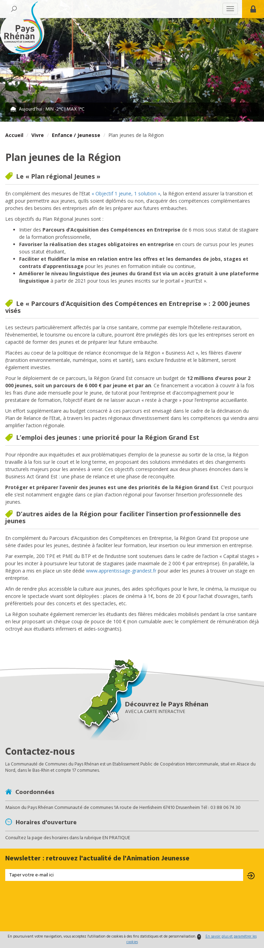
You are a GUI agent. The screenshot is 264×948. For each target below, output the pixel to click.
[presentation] (132, 907)
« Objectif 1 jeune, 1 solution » (126, 193)
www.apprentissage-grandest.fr (121, 570)
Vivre (37, 135)
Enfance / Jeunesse (76, 135)
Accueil (14, 135)
